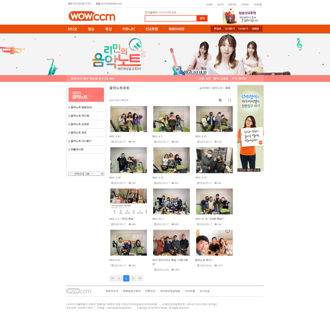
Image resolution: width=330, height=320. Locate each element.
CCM (168, 12)
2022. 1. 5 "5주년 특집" (122, 218)
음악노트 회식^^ (204, 260)
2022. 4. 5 (157, 136)
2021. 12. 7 (158, 218)
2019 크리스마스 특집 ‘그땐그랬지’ (170, 262)
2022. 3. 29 (115, 177)
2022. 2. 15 (200, 177)
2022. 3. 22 (158, 177)
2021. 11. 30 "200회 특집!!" (210, 218)
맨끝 (140, 278)
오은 (173, 12)
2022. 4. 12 (115, 136)
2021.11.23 (114, 260)
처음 (112, 278)
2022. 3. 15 (200, 136)
